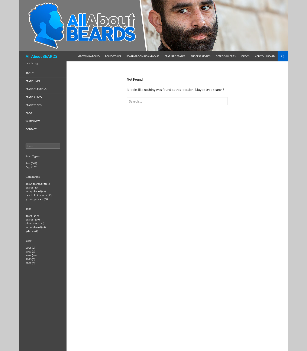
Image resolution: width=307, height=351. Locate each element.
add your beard (265, 56)
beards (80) (32, 187)
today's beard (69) (36, 227)
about (29, 73)
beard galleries (226, 56)
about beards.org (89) (38, 183)
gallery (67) (32, 231)
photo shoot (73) (35, 223)
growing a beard (89, 56)
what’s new (33, 121)
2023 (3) (30, 259)
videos (245, 56)
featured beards (175, 56)
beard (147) (32, 215)
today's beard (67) (36, 191)
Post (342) (31, 163)
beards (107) (33, 219)
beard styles (113, 56)
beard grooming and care (142, 56)
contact (31, 129)
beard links (33, 81)
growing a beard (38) (37, 199)
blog (29, 113)
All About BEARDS (41, 56)
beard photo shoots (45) (39, 195)
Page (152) (32, 167)
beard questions (36, 89)
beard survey (34, 97)
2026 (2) (30, 247)
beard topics (34, 105)
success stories (200, 56)
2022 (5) (30, 263)
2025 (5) (30, 251)
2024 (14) (31, 255)
